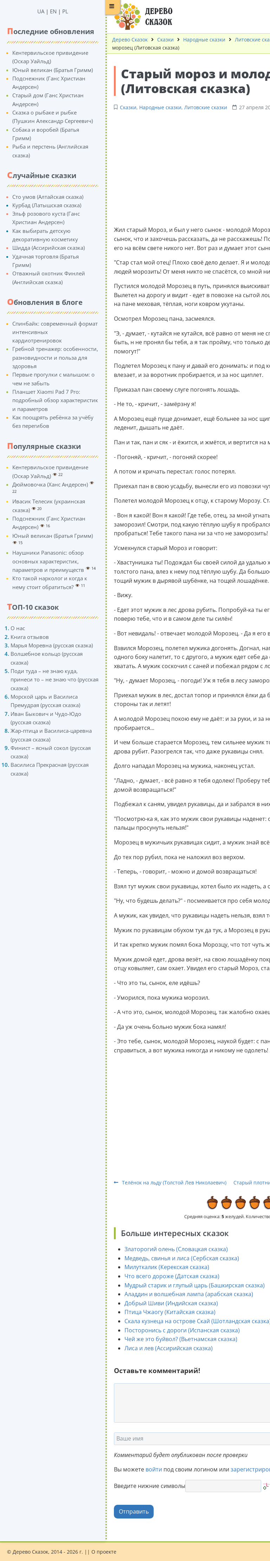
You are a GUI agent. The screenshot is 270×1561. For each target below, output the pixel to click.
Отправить (127, 1511)
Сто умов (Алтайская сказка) (41, 196)
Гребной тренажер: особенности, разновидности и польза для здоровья (49, 357)
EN (47, 11)
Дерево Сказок (123, 39)
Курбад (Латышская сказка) (40, 205)
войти (147, 1469)
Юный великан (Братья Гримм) (46, 69)
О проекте (103, 1551)
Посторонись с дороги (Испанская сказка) (175, 1330)
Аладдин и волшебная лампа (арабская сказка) (182, 1294)
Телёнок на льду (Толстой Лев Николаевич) (164, 1182)
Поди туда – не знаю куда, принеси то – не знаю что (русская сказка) (48, 679)
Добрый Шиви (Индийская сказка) (165, 1303)
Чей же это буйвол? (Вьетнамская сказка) (174, 1339)
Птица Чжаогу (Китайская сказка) (163, 1312)
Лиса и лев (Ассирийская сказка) (162, 1348)
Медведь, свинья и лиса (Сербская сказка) (175, 1258)
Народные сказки (198, 39)
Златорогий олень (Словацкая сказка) (169, 1249)
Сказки (159, 39)
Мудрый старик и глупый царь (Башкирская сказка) (188, 1285)
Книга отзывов (23, 636)
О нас (11, 628)
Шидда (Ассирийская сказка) (42, 247)
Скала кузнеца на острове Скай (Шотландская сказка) (191, 1321)
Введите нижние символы (143, 1486)
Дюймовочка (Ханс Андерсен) (44, 484)
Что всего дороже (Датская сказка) (165, 1276)
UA (34, 11)
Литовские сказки (199, 107)
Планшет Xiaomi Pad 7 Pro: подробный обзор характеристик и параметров (49, 400)
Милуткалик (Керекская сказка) (160, 1267)
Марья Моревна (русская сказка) (45, 645)
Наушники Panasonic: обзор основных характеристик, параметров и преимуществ (42, 561)
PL (59, 11)
